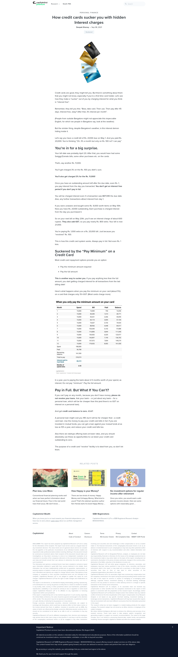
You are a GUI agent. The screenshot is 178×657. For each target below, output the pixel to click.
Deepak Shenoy (82, 27)
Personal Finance (89, 13)
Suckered (89, 32)
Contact (134, 533)
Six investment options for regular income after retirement (127, 492)
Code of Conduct (75, 537)
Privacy (118, 533)
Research (54, 4)
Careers (87, 533)
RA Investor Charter (107, 537)
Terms (102, 533)
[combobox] (134, 4)
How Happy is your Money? (85, 491)
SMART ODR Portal (138, 537)
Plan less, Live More (43, 491)
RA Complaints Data (123, 537)
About (71, 533)
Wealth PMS (67, 4)
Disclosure (88, 537)
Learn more (55, 521)
